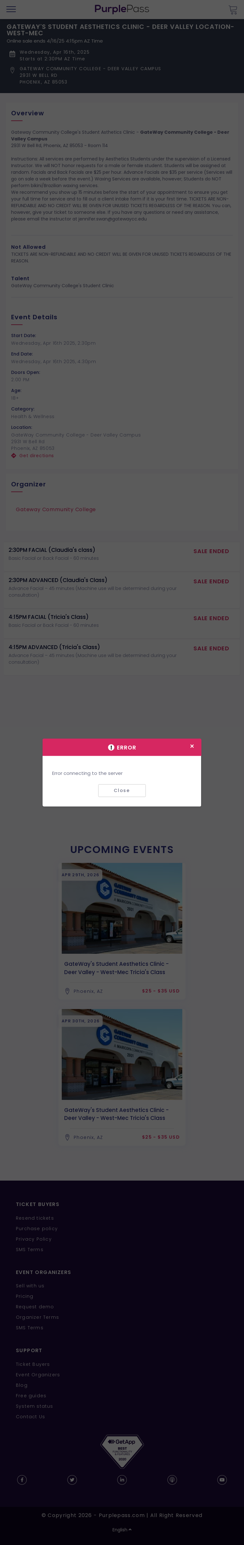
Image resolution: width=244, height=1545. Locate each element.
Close (122, 790)
